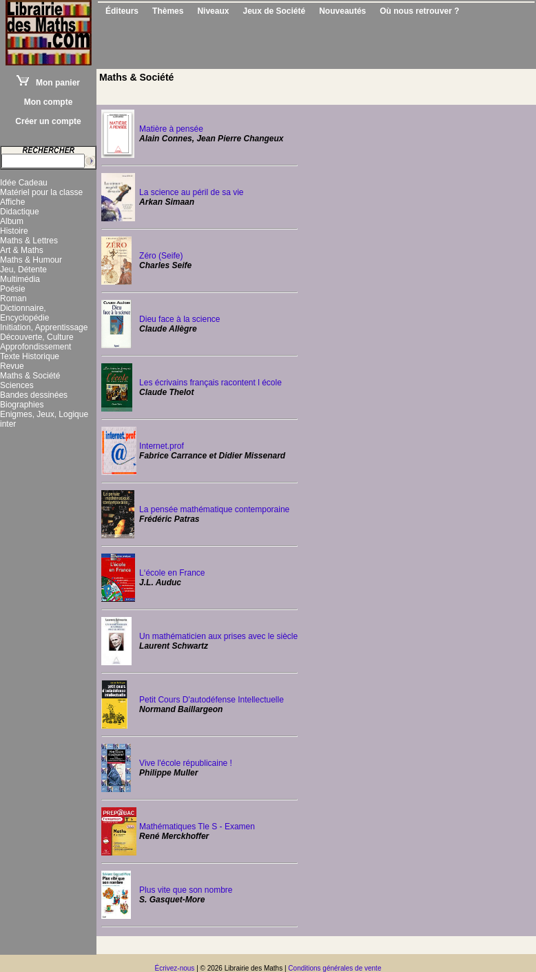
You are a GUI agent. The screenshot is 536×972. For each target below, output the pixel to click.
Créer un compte (48, 121)
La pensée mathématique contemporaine (214, 509)
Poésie (12, 289)
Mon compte (48, 102)
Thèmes (167, 11)
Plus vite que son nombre (185, 890)
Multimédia (20, 279)
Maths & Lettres (29, 240)
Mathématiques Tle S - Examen (197, 826)
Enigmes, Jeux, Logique (44, 414)
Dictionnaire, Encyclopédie (24, 313)
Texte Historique (29, 356)
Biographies (21, 404)
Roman (13, 298)
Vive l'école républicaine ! (185, 763)
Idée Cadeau (24, 183)
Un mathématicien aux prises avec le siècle (218, 636)
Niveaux (213, 11)
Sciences (17, 385)
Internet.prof (161, 446)
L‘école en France (172, 573)
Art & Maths (21, 250)
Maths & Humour (31, 260)
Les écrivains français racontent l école (210, 382)
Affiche (12, 202)
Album (11, 221)
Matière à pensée (171, 129)
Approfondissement (35, 347)
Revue (12, 366)
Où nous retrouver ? (419, 11)
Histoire (14, 231)
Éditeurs (121, 11)
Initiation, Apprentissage (43, 327)
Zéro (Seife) (161, 256)
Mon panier (48, 83)
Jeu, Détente (23, 269)
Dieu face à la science (179, 319)
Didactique (19, 211)
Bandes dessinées (34, 395)
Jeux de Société (274, 11)
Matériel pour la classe (41, 192)
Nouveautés (342, 11)
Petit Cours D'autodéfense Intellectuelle (211, 700)
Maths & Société (30, 376)
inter (8, 424)
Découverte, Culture (37, 337)
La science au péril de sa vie (191, 192)
